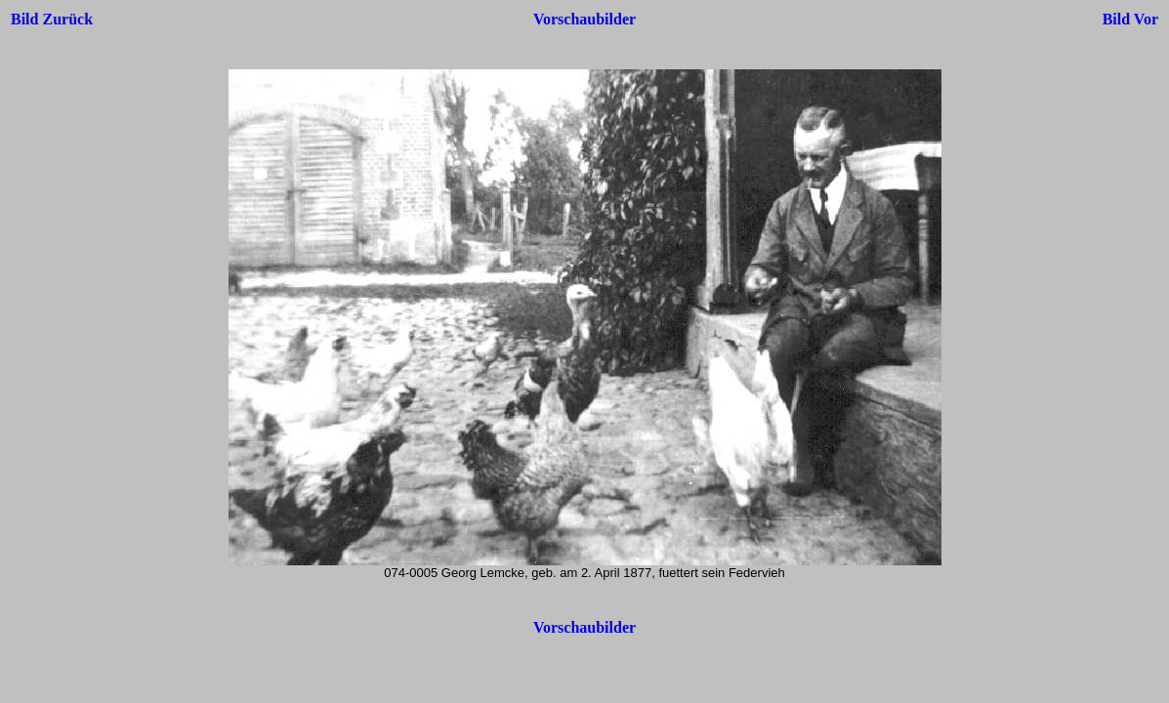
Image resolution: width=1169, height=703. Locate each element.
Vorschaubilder (584, 19)
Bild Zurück (52, 19)
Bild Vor (1130, 19)
